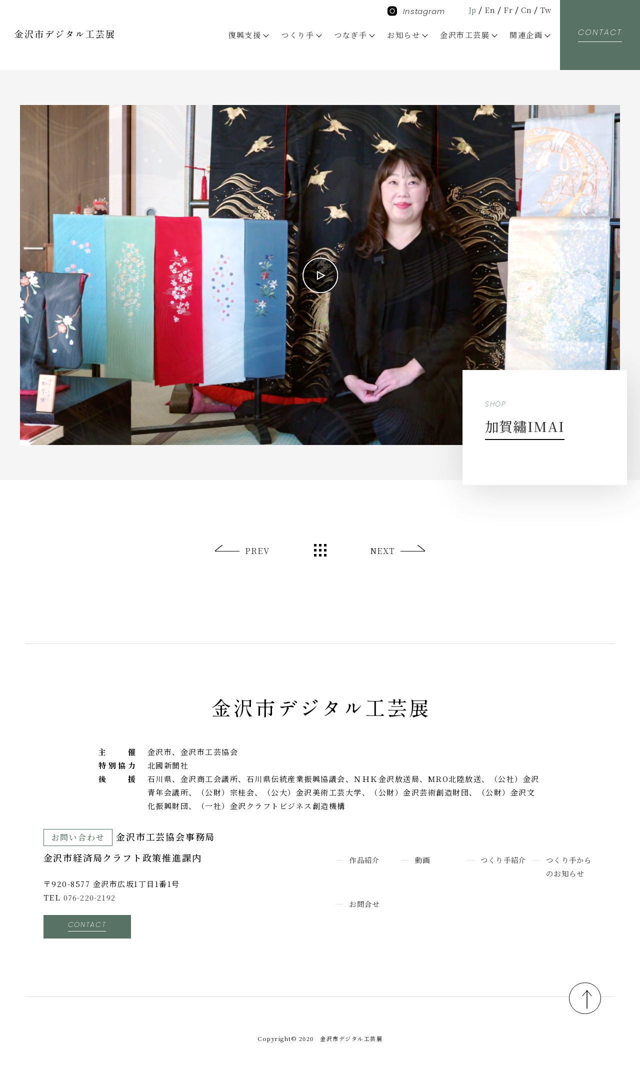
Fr (507, 9)
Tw (545, 9)
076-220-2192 (91, 897)
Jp (470, 9)
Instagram (416, 11)
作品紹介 (365, 859)
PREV (257, 550)
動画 (423, 859)
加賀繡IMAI (520, 425)
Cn (526, 9)
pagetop (582, 996)
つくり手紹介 (505, 859)
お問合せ (365, 903)
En (488, 9)
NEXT (382, 550)
